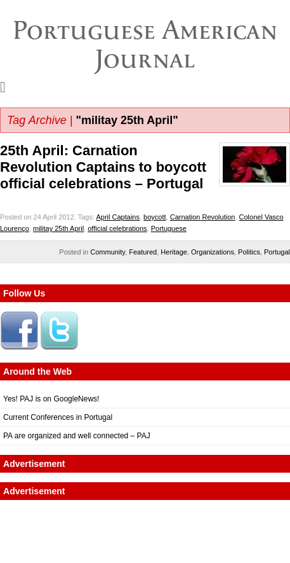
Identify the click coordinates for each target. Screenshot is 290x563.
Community (107, 252)
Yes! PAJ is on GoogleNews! (51, 398)
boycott (154, 217)
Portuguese (169, 228)
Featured (143, 252)
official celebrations (117, 228)
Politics (249, 252)
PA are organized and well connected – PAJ (76, 435)
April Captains (117, 217)
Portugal (277, 252)
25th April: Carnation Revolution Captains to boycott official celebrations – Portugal (103, 166)
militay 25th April (58, 228)
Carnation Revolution (202, 217)
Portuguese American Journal (145, 44)
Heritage (174, 252)
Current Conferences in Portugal (57, 417)
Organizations (212, 252)
